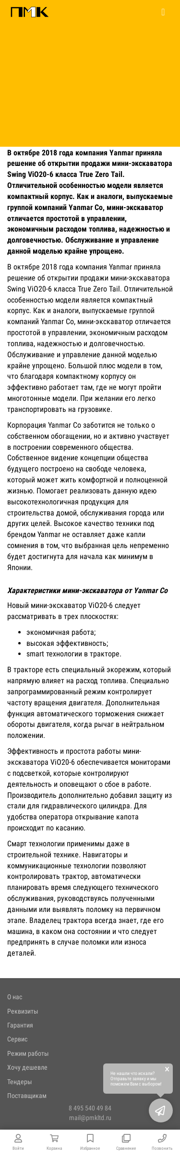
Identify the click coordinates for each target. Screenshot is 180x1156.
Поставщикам (27, 1095)
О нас (14, 997)
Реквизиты (22, 1011)
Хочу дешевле (27, 1067)
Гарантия (20, 1025)
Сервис (17, 1039)
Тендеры (19, 1082)
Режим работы (28, 1053)
